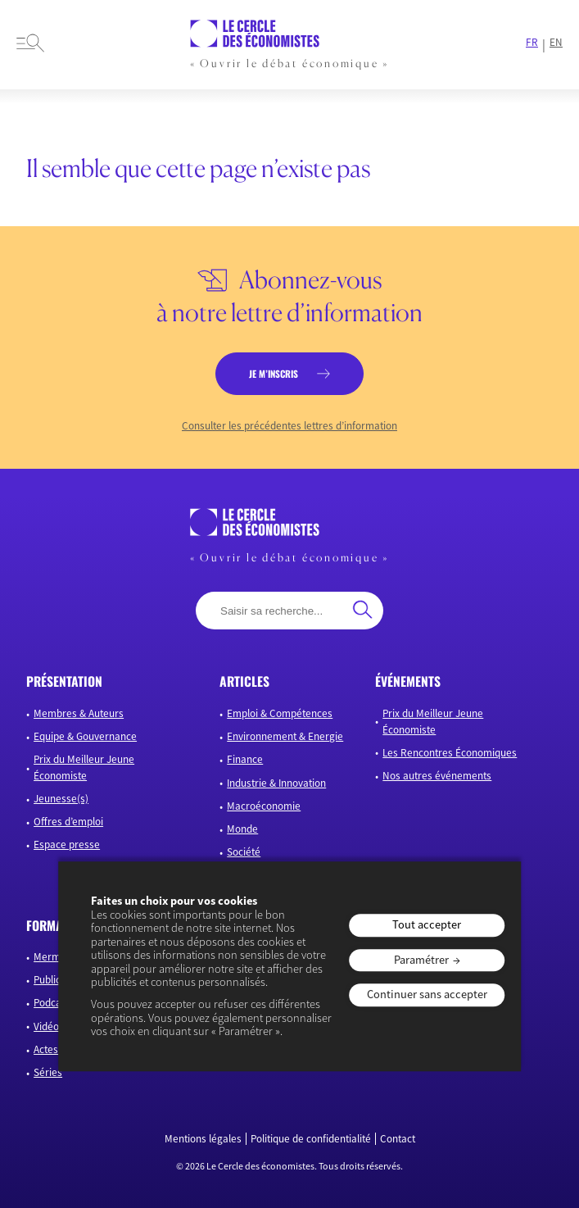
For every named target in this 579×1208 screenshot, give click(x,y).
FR (532, 42)
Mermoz (52, 957)
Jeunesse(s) (61, 799)
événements (408, 681)
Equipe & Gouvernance (85, 736)
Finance (245, 759)
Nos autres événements (436, 776)
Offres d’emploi (68, 822)
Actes (46, 1049)
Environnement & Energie (285, 736)
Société (243, 852)
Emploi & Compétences (279, 713)
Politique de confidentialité (311, 1139)
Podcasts (54, 1003)
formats (50, 925)
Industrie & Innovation (276, 783)
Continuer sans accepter (427, 995)
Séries (48, 1072)
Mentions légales (203, 1139)
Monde (242, 829)
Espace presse (67, 845)
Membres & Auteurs (79, 713)
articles (244, 681)
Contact (397, 1139)
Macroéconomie (264, 806)
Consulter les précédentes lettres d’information (289, 426)
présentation (64, 681)
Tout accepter (426, 924)
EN (556, 42)
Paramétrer (421, 959)
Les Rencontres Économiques (449, 753)
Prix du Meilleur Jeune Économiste (84, 767)
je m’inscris (273, 373)
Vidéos (49, 1026)
